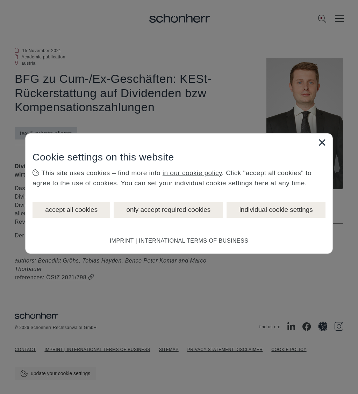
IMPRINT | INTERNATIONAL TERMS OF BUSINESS (179, 241)
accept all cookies (71, 209)
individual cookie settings (276, 209)
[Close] (322, 142)
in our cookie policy (192, 173)
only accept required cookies (168, 209)
